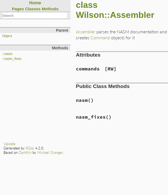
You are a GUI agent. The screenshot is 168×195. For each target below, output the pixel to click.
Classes (33, 8)
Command (100, 37)
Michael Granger (50, 152)
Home (35, 3)
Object (7, 36)
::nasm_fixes (11, 59)
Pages (18, 8)
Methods (50, 8)
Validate (9, 144)
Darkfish (25, 152)
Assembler (85, 31)
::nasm (7, 54)
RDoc (30, 148)
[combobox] (34, 15)
